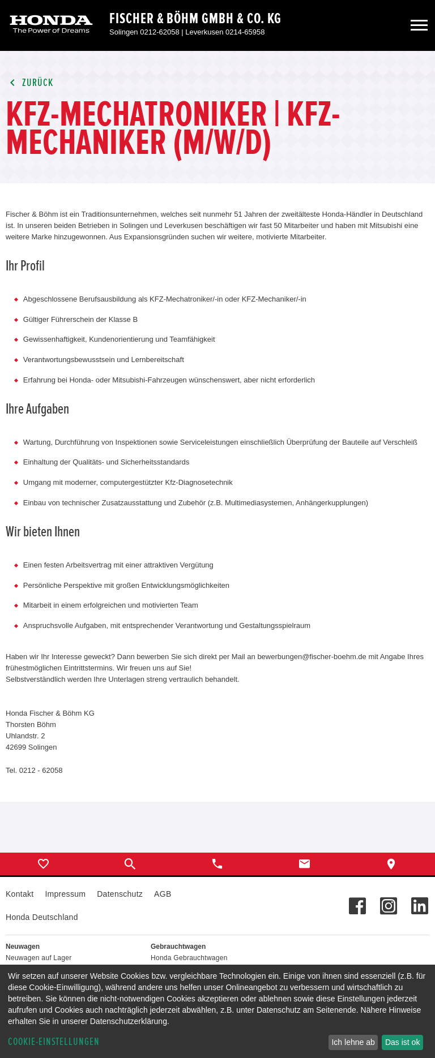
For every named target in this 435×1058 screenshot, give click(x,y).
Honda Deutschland (42, 917)
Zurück (29, 83)
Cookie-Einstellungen (54, 1042)
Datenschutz (120, 893)
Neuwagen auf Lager (38, 958)
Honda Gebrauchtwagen (189, 958)
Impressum (65, 893)
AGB (162, 893)
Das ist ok (402, 1042)
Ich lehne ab (352, 1042)
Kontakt (19, 893)
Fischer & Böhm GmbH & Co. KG (195, 18)
